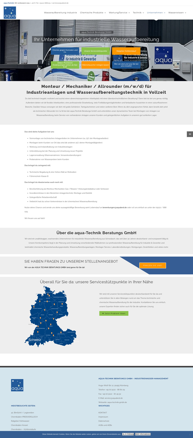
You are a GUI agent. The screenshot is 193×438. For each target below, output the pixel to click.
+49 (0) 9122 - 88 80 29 (115, 390)
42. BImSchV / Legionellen (22, 413)
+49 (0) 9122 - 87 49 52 (111, 394)
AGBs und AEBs (105, 425)
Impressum (103, 417)
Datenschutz (103, 421)
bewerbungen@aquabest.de (115, 207)
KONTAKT (102, 413)
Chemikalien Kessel (19, 425)
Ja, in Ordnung (128, 434)
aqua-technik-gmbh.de (117, 402)
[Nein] (190, 434)
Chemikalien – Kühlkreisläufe (23, 429)
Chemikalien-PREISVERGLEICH (24, 417)
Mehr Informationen (142, 434)
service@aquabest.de (60, 3)
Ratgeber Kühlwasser (20, 421)
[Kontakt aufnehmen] (113, 313)
